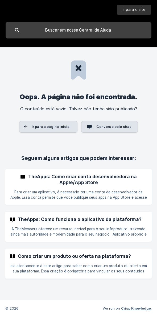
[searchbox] (78, 30)
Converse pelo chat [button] (113, 126)
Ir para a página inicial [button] (51, 126)
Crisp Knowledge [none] (136, 308)
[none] (134, 10)
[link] (78, 187)
